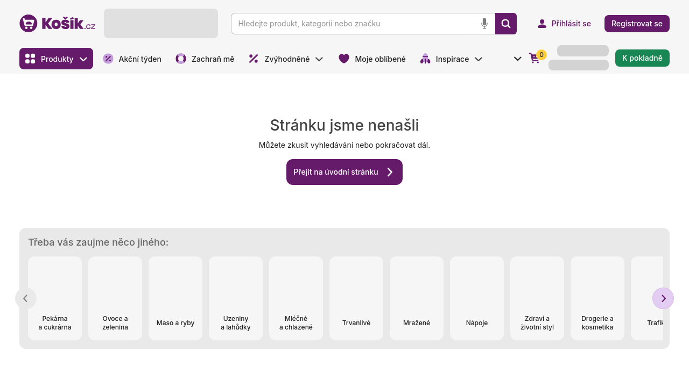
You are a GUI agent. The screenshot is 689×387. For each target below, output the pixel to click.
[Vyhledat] (506, 23)
